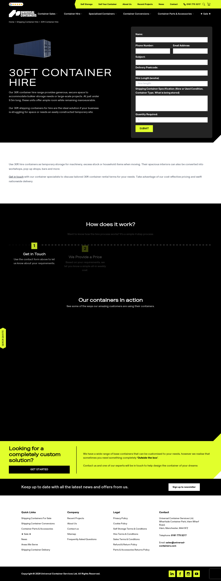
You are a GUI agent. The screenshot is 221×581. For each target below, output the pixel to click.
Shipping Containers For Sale (36, 518)
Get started (39, 469)
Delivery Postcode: (172, 71)
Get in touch (16, 177)
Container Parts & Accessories (176, 13)
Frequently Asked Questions (81, 539)
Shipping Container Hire (27, 22)
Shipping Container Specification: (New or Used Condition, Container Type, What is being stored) (172, 100)
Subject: (172, 60)
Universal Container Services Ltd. (59, 574)
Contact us (73, 529)
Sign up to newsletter (184, 487)
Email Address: (190, 49)
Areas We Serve (29, 544)
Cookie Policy (120, 524)
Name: (172, 37)
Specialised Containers (103, 13)
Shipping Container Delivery (35, 550)
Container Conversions (137, 13)
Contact (174, 4)
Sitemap (71, 534)
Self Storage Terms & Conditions (130, 529)
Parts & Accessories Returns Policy (131, 550)
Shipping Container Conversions (38, 524)
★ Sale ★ (205, 13)
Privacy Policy (120, 518)
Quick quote (3, 338)
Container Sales (47, 13)
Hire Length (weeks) (172, 81)
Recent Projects (145, 4)
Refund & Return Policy (125, 544)
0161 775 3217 (192, 4)
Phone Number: (153, 49)
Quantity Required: (172, 118)
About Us (127, 4)
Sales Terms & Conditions (126, 539)
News (161, 4)
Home (11, 22)
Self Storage (87, 4)
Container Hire (73, 13)
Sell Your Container (107, 4)
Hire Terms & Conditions (125, 534)
